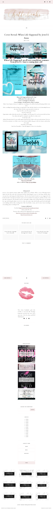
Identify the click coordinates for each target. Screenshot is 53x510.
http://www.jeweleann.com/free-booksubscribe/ (26, 213)
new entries (7, 277)
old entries (46, 277)
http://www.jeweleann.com (26, 214)
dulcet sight (48, 508)
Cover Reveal (6, 218)
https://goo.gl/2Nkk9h (31, 182)
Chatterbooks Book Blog (10, 508)
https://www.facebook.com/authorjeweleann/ (29, 208)
